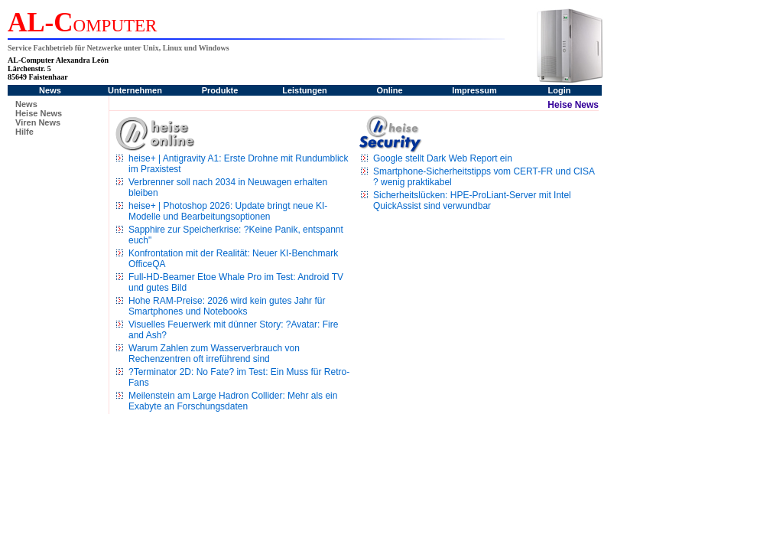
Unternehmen (135, 90)
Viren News (38, 122)
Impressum (474, 90)
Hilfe (24, 131)
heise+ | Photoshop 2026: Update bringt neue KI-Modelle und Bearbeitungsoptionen (227, 211)
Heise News (38, 113)
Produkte (220, 90)
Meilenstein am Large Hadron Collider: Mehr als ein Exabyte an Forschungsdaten (232, 401)
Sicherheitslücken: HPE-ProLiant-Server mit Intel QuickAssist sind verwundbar (472, 200)
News (50, 90)
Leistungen (305, 90)
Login (559, 90)
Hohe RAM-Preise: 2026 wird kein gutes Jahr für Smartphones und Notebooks (226, 306)
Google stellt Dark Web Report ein (442, 158)
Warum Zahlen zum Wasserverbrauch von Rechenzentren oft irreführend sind (214, 353)
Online (389, 90)
